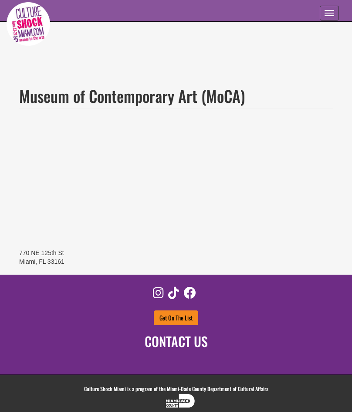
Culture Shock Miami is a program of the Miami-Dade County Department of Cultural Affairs (176, 388)
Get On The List (176, 317)
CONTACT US (176, 341)
